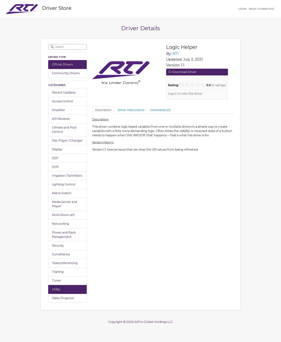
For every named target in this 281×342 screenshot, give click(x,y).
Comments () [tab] (160, 110)
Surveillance (61, 254)
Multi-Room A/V (63, 215)
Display (57, 149)
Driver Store (56, 8)
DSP (55, 158)
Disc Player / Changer (67, 140)
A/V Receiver (61, 118)
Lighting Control (63, 184)
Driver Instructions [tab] (131, 110)
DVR (55, 167)
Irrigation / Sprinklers (67, 175)
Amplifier (58, 110)
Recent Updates (63, 92)
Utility (56, 289)
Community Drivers (66, 73)
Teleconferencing (65, 263)
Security (58, 245)
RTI (175, 53)
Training (58, 272)
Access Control (62, 101)
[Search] (67, 47)
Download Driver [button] (182, 72)
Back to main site (261, 9)
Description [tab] (103, 110)
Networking (60, 223)
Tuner (56, 280)
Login (242, 9)
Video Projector (63, 298)
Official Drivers (62, 64)
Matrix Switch (61, 193)
